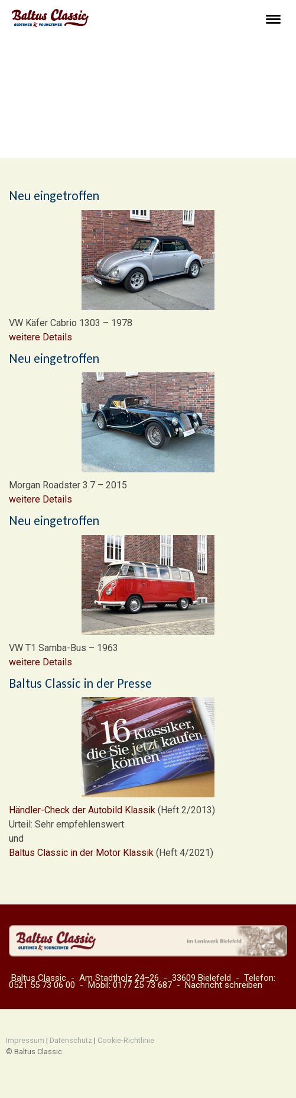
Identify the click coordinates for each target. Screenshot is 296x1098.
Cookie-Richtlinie (125, 1040)
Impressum (25, 1040)
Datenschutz (71, 1040)
